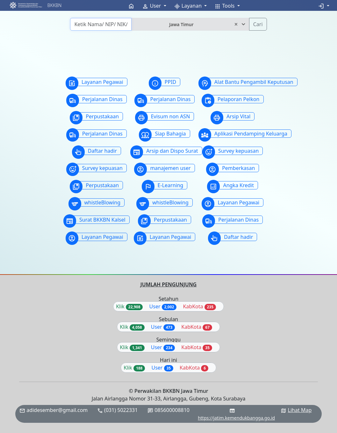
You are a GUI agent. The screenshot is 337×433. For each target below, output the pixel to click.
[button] (25, 5)
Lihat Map (300, 410)
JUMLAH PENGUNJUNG (168, 284)
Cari (258, 24)
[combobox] (190, 24)
